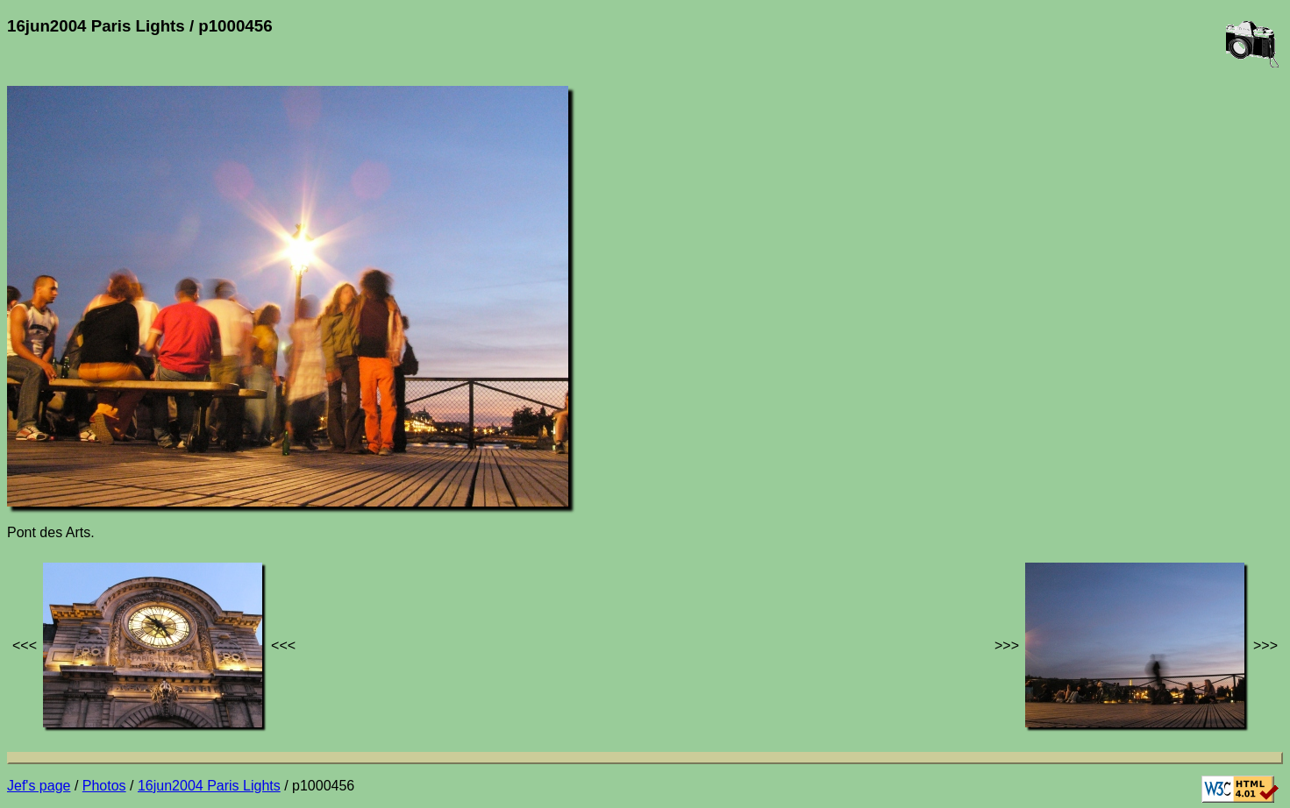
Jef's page (38, 785)
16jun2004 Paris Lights (209, 785)
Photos (104, 785)
